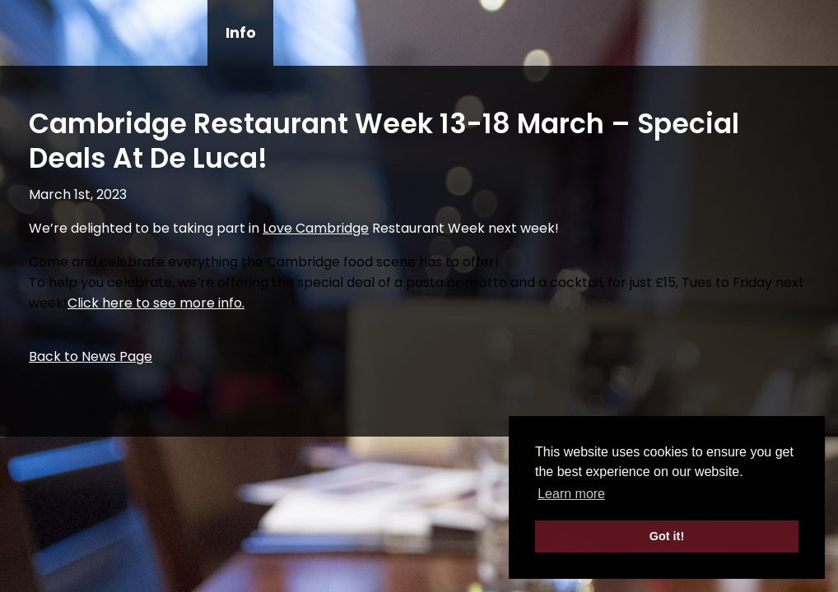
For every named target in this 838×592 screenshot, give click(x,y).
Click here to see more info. (156, 303)
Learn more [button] (571, 494)
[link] (316, 228)
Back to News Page (90, 356)
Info (241, 32)
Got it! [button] (666, 536)
